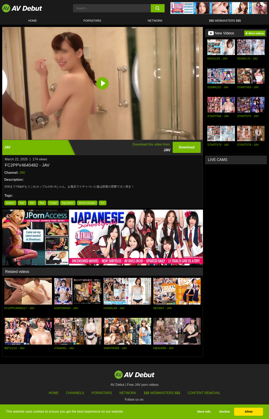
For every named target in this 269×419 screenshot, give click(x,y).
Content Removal (204, 393)
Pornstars (92, 20)
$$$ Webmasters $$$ (225, 20)
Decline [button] (224, 411)
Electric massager (87, 203)
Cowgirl (53, 203)
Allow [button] (248, 411)
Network (155, 20)
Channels (75, 393)
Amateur (10, 203)
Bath (32, 203)
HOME (32, 20)
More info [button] (204, 411)
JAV (22, 172)
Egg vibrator (67, 203)
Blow (42, 203)
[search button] (158, 8)
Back (22, 203)
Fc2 (102, 203)
